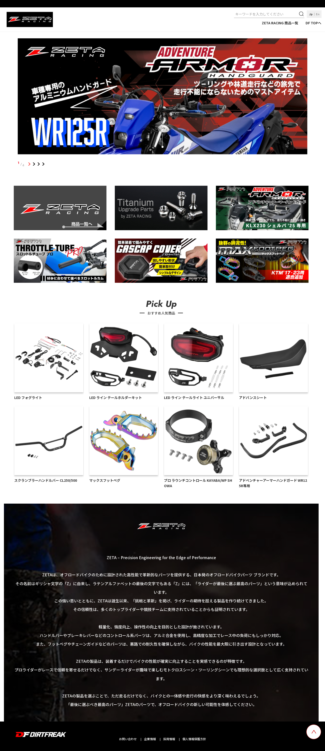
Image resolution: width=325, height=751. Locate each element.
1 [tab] (29, 164)
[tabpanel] (163, 97)
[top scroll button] (313, 731)
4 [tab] (43, 164)
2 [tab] (34, 164)
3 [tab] (39, 164)
